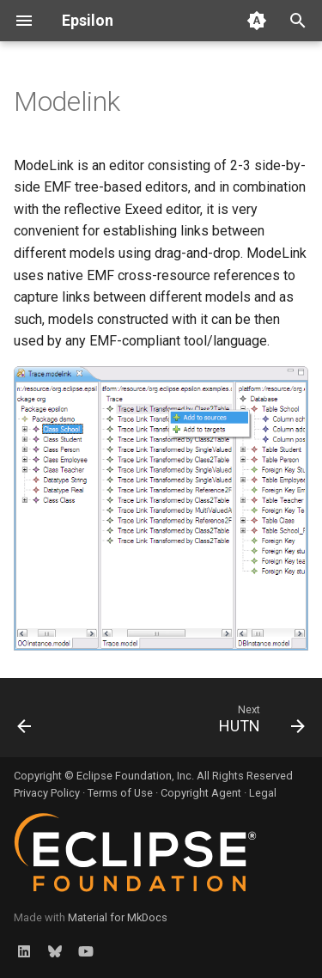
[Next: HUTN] (259, 723)
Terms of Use (120, 792)
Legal (262, 792)
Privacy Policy (47, 792)
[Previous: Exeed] (24, 723)
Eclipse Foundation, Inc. (135, 775)
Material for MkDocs (117, 917)
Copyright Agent (201, 792)
